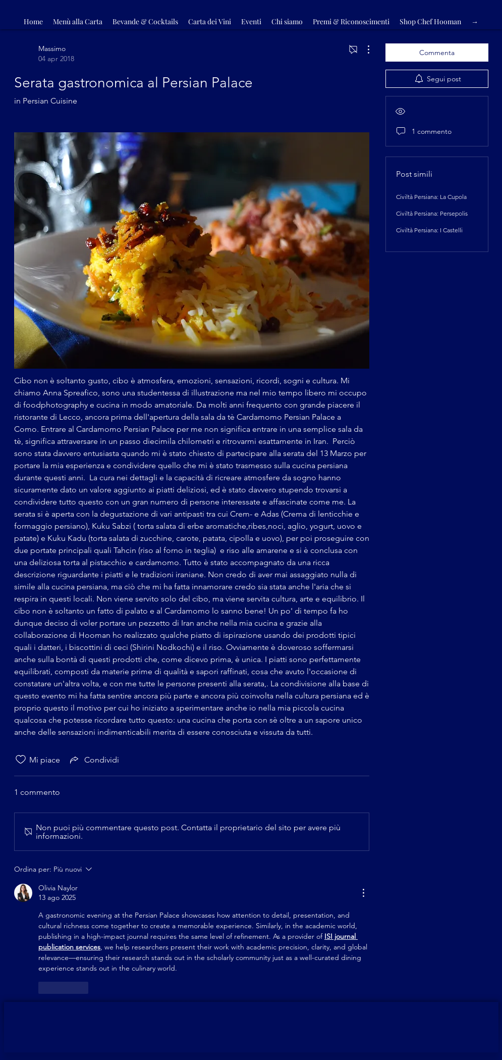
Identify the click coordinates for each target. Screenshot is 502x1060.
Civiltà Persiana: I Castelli (429, 230)
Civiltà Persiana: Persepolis (432, 213)
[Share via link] (93, 759)
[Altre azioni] (363, 49)
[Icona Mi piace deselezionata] (20, 759)
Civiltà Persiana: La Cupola (431, 196)
